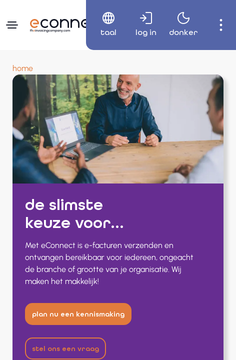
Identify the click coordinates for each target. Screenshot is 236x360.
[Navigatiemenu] (12, 25)
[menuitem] (105, 25)
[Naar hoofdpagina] (67, 23)
